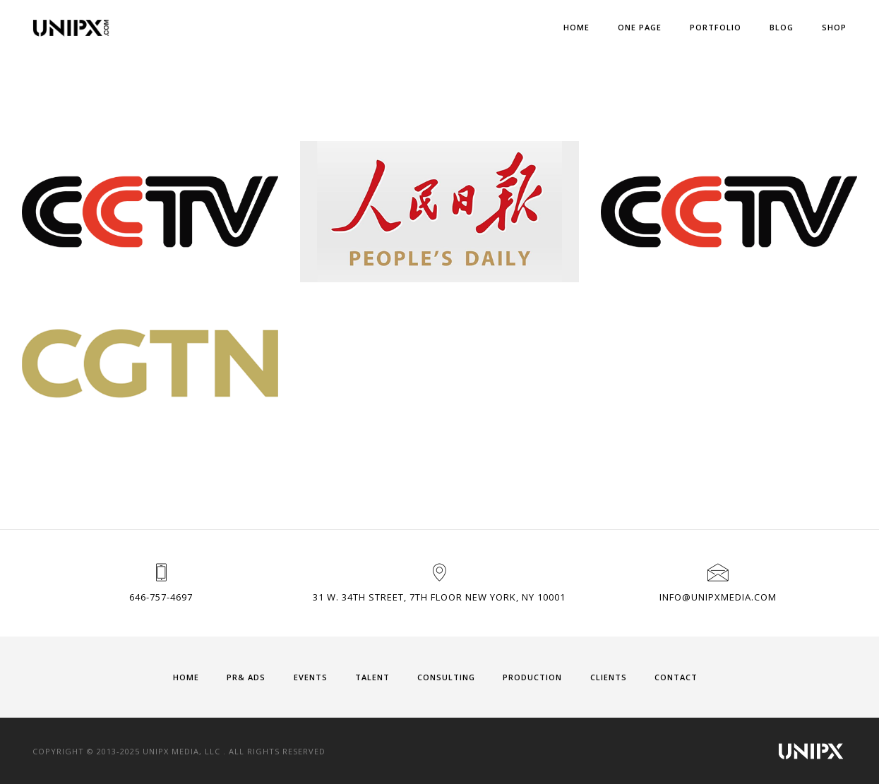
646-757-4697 (161, 597)
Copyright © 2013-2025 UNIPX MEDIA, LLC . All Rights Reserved (178, 751)
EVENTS (311, 677)
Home (576, 27)
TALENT (372, 677)
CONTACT (676, 677)
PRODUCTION (532, 677)
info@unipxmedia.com (718, 597)
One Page (640, 27)
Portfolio (715, 27)
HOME (186, 677)
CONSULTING (446, 677)
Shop (834, 27)
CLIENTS (608, 677)
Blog (782, 27)
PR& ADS (246, 677)
